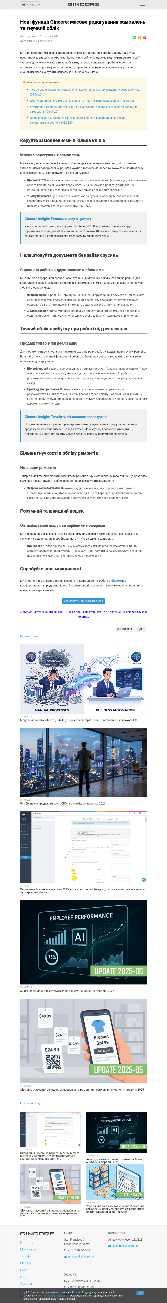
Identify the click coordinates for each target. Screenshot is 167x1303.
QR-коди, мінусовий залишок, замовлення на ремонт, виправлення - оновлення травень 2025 (82, 1089)
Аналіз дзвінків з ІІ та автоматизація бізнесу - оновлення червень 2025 (67, 991)
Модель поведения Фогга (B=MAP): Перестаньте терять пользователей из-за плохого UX (78, 720)
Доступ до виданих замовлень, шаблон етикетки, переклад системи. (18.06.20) (82, 100)
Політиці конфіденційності (52, 1295)
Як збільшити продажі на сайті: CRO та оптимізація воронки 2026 (62, 803)
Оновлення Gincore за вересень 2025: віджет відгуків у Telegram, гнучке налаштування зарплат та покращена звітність (83, 891)
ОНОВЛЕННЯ (124, 629)
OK (140, 1292)
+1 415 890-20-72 (79, 1248)
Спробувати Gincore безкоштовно (83, 600)
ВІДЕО (140, 629)
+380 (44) (74, 1285)
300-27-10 (87, 1285)
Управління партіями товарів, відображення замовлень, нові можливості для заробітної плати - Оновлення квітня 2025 (115, 1209)
